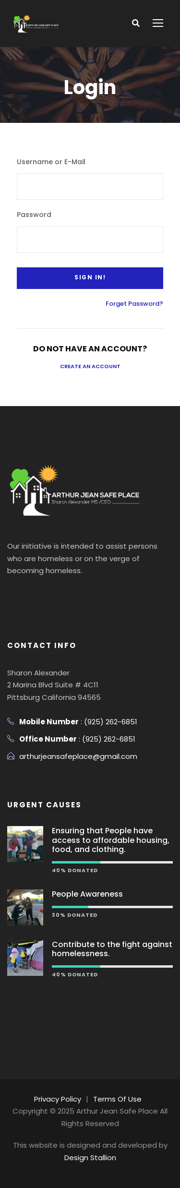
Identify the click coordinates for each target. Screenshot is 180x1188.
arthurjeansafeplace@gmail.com (78, 756)
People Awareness (87, 894)
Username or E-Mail (51, 162)
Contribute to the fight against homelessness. (112, 949)
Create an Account (90, 366)
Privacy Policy (57, 1099)
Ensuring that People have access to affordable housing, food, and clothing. (110, 839)
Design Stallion (90, 1157)
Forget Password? (134, 303)
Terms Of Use (117, 1099)
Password (34, 214)
